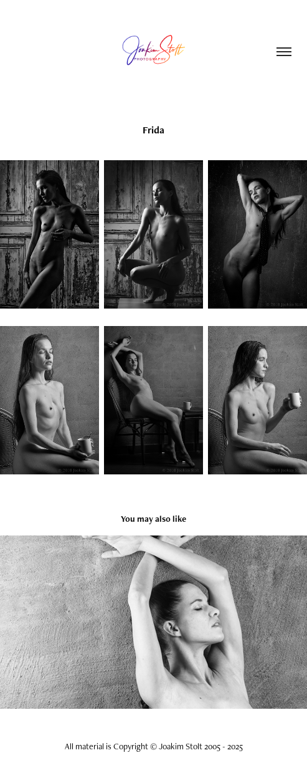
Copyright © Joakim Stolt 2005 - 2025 (178, 746)
